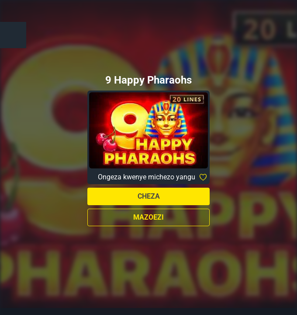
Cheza (149, 196)
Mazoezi (148, 217)
